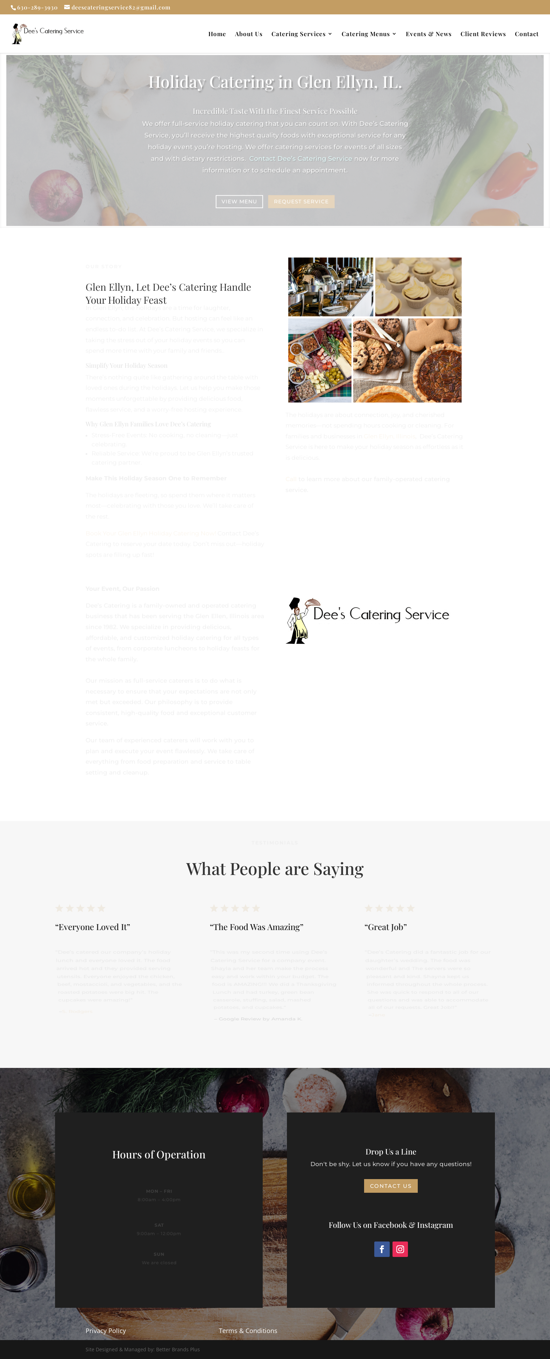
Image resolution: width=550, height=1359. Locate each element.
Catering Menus (366, 34)
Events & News (429, 34)
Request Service (301, 201)
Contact (527, 34)
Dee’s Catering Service (300, 158)
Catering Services (298, 34)
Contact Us (391, 1186)
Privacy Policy (106, 1330)
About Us (249, 34)
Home (217, 34)
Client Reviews (483, 34)
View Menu (239, 201)
